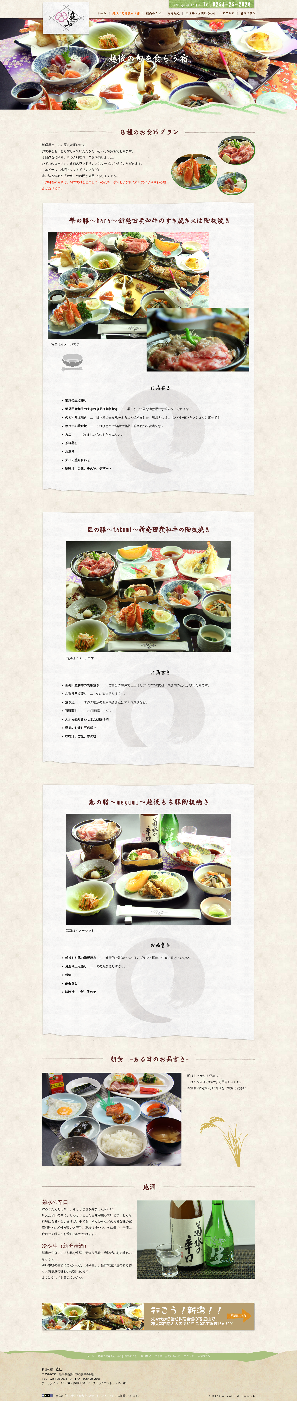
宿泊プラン (246, 13)
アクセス (228, 13)
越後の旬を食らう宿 (126, 13)
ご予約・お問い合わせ (200, 13)
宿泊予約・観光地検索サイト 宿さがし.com (90, 1395)
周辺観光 (173, 13)
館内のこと (153, 13)
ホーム (103, 13)
